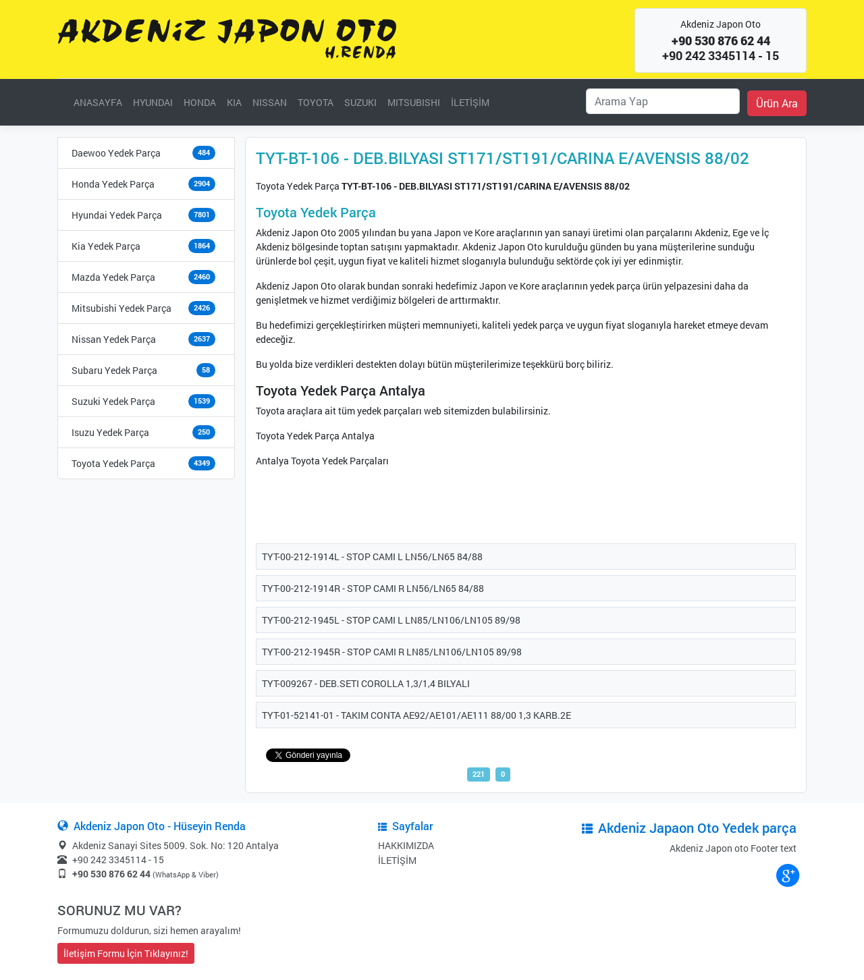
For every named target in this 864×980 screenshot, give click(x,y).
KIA (234, 102)
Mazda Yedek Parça (113, 277)
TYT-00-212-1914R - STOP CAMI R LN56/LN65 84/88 (373, 588)
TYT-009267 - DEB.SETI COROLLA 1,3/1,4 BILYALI (366, 683)
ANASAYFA (98, 102)
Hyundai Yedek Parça (117, 215)
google (787, 875)
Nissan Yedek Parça (114, 339)
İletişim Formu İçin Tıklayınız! (125, 953)
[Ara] (663, 101)
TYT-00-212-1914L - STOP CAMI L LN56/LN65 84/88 (372, 556)
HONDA (200, 102)
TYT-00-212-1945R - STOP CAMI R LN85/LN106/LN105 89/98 (392, 651)
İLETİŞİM (470, 102)
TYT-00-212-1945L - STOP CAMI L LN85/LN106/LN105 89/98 (391, 620)
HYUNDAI (153, 102)
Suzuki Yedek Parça (113, 401)
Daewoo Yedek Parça (116, 152)
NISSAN (269, 102)
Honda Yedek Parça (113, 184)
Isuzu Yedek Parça (110, 432)
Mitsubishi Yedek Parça (121, 308)
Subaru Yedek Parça (114, 370)
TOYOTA (315, 102)
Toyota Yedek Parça (113, 463)
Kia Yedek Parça (106, 246)
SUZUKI (360, 102)
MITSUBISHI (413, 102)
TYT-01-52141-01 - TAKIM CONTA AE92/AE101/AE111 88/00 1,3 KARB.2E (416, 715)
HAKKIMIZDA (406, 845)
